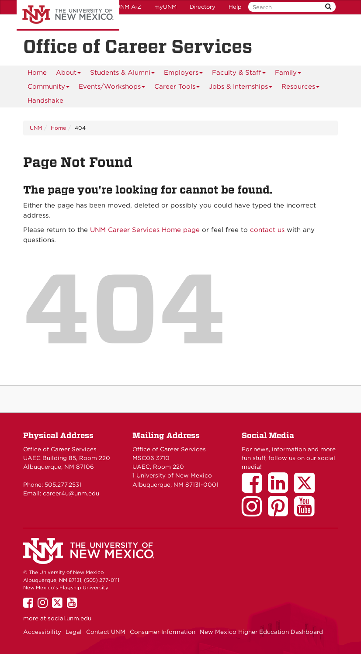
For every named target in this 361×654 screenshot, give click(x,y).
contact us (267, 230)
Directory (202, 6)
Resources (300, 88)
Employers (183, 74)
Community (49, 88)
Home (37, 72)
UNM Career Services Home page (145, 230)
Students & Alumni (122, 74)
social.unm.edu (69, 618)
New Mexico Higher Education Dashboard (261, 631)
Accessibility (42, 631)
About (68, 74)
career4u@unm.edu (71, 493)
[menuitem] (37, 73)
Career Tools (177, 88)
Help (235, 6)
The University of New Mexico (68, 15)
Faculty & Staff (239, 74)
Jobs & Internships (241, 88)
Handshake (45, 100)
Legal (74, 631)
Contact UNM (105, 631)
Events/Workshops (112, 88)
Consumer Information (162, 631)
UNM (36, 128)
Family (288, 74)
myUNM (165, 6)
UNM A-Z (128, 6)
